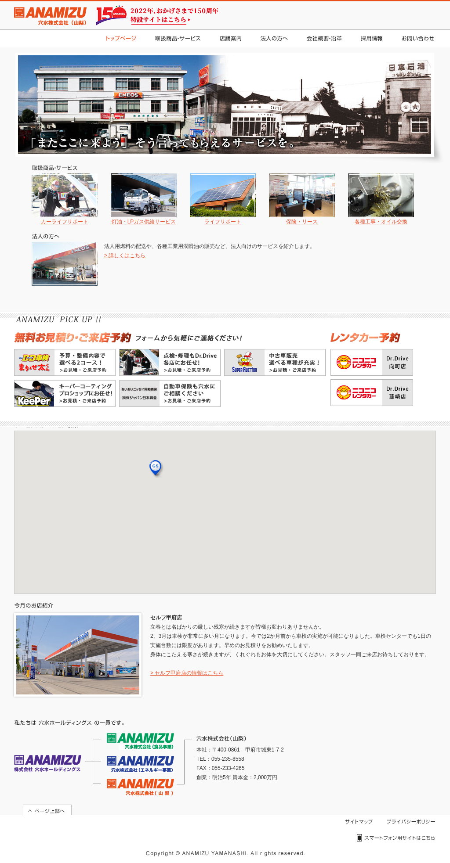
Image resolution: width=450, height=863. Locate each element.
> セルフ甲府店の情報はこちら (186, 673)
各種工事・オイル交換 (381, 199)
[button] (156, 469)
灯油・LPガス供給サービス (144, 199)
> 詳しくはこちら (124, 255)
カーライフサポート (65, 199)
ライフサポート (223, 199)
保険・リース (302, 199)
